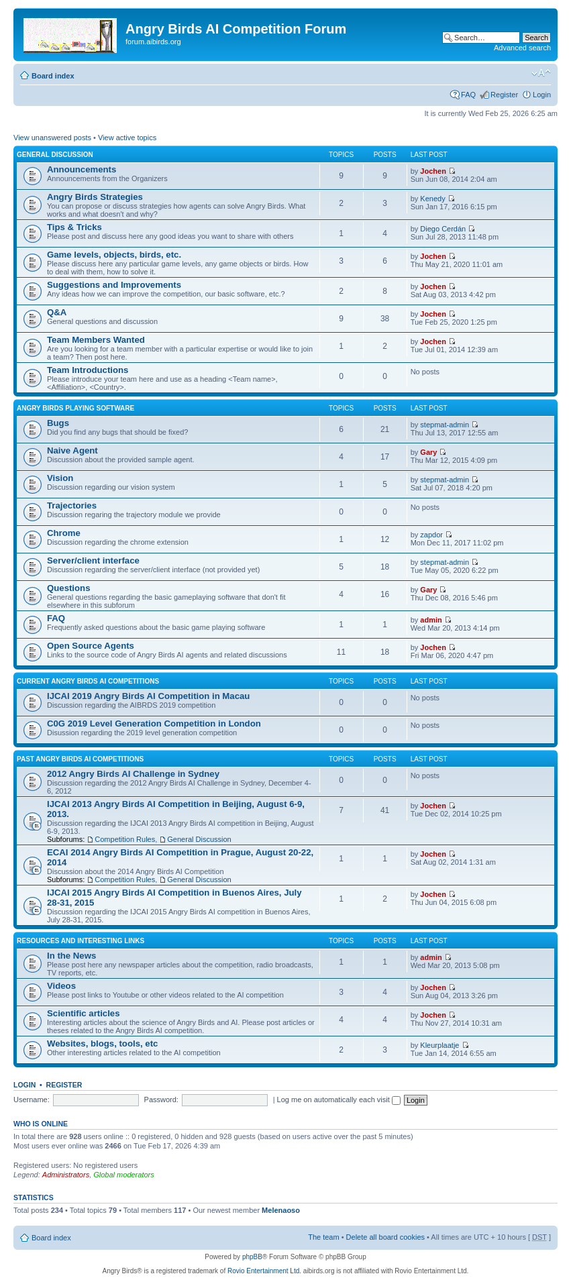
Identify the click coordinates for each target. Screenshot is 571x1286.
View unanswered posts (52, 137)
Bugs (58, 423)
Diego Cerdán (443, 229)
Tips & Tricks (74, 227)
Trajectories (72, 505)
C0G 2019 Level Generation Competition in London (154, 723)
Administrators (65, 1175)
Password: (161, 1099)
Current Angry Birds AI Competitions (88, 681)
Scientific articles (83, 1013)
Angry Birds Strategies (95, 197)
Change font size (541, 73)
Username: (31, 1099)
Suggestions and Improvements (114, 285)
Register (504, 95)
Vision (60, 478)
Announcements (81, 169)
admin (431, 620)
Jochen (433, 171)
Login (542, 95)
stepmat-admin (444, 425)
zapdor (431, 535)
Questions (68, 588)
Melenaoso (281, 1210)
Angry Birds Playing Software (75, 408)
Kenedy (432, 199)
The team (323, 1237)
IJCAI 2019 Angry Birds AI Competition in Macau (148, 696)
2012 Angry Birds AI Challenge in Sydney (133, 774)
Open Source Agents (90, 646)
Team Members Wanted (96, 340)
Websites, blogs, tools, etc (102, 1043)
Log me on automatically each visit (339, 1099)
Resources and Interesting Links (80, 941)
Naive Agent (72, 450)
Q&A (56, 312)
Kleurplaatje (439, 1045)
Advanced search (522, 48)
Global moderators (123, 1175)
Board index (53, 76)
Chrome (64, 533)
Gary (428, 452)
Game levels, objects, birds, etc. (114, 255)
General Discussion (55, 154)
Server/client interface (93, 560)
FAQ (468, 95)
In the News (71, 956)
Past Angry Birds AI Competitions (80, 759)
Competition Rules (125, 839)
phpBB (252, 1257)
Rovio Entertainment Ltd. (264, 1271)
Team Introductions (87, 370)
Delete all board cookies (385, 1237)
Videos (61, 986)
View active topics (127, 137)
